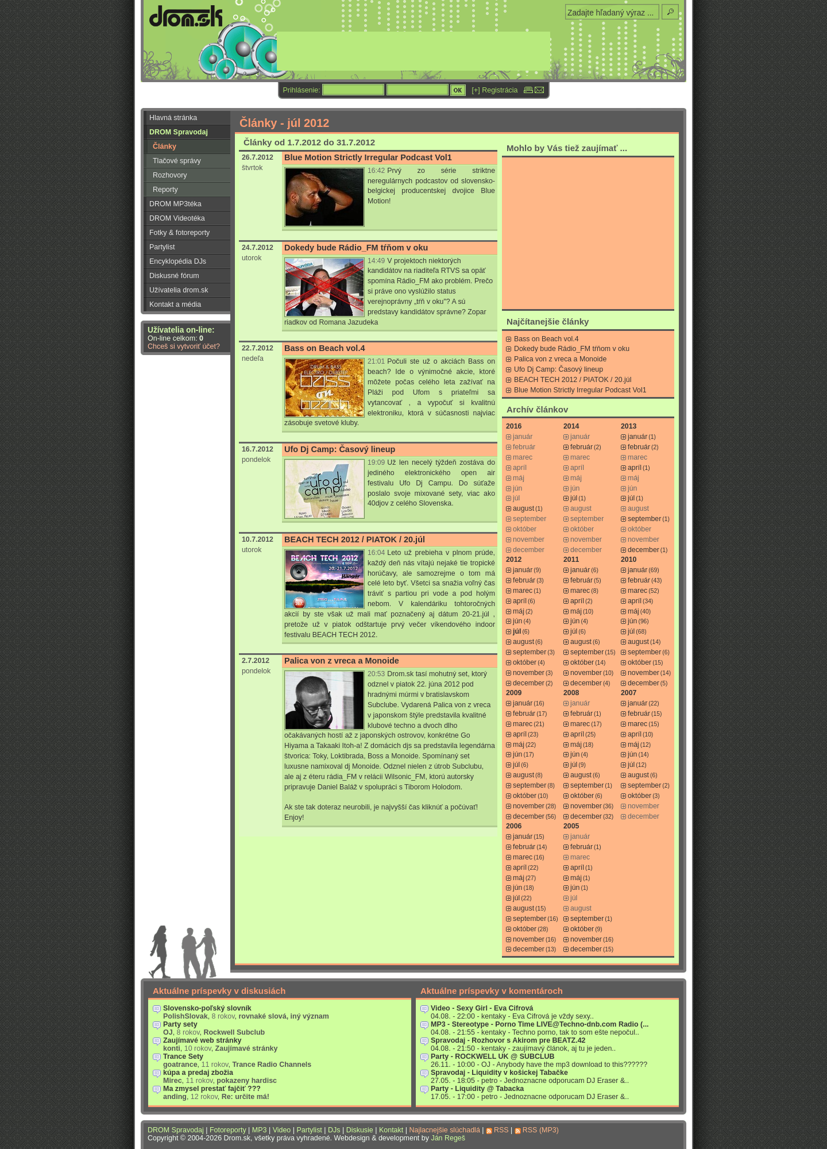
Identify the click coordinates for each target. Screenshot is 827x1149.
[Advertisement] (588, 232)
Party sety (180, 1024)
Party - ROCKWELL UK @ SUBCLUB (493, 1056)
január (637, 437)
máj (518, 611)
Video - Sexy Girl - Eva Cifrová (482, 1008)
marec (522, 591)
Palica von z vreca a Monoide (341, 660)
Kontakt (391, 1130)
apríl (634, 468)
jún (517, 621)
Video (282, 1130)
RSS (501, 1130)
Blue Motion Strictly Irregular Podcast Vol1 (368, 157)
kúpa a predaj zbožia (198, 1073)
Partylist (162, 247)
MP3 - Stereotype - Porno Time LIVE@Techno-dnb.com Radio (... (540, 1024)
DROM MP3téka (175, 204)
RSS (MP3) (541, 1130)
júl (573, 498)
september (644, 519)
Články (164, 146)
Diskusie (359, 1130)
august (523, 508)
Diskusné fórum (174, 276)
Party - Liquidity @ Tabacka (477, 1089)
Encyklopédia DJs (177, 261)
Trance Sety (183, 1056)
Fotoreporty (228, 1130)
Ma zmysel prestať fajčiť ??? (212, 1089)
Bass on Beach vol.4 (324, 348)
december (643, 550)
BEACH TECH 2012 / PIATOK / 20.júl (354, 539)
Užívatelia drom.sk (178, 290)
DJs (334, 1130)
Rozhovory (170, 175)
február (581, 447)
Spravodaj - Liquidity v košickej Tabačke (499, 1073)
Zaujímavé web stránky (202, 1040)
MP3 (259, 1130)
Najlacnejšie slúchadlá (444, 1130)
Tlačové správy (177, 161)
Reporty (165, 190)
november (528, 673)
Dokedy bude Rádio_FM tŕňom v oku (356, 247)
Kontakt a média (175, 304)
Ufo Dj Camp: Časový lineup (339, 449)
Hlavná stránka (173, 118)
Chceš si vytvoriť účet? (184, 346)
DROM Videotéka (177, 218)
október (524, 662)
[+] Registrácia (495, 90)
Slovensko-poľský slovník (207, 1008)
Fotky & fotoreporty (179, 233)
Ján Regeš (448, 1138)
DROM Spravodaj (178, 132)
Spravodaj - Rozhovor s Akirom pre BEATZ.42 (508, 1040)
